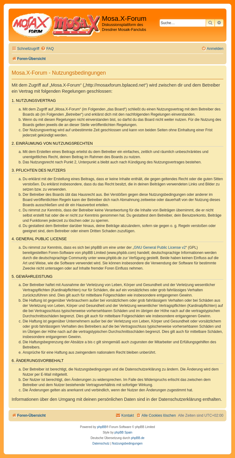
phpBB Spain (123, 432)
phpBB (101, 427)
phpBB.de (137, 438)
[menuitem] (47, 49)
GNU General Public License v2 (160, 247)
